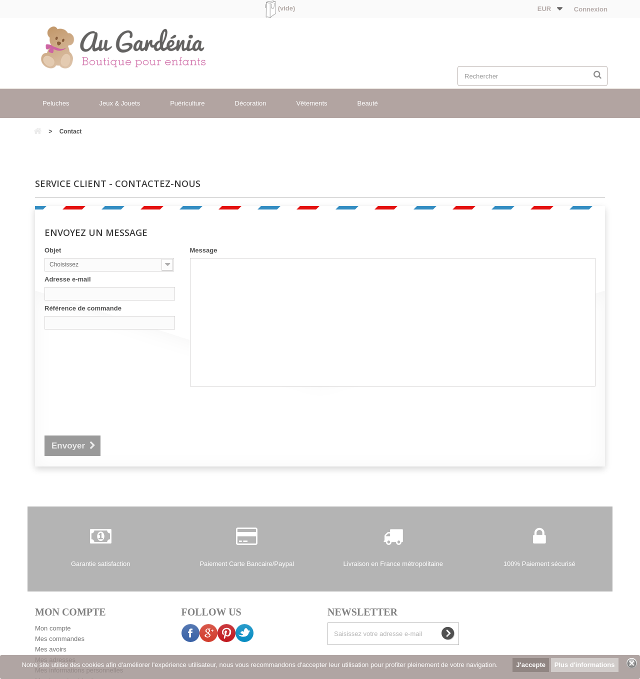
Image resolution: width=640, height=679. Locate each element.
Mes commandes (59, 600)
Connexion (590, 9)
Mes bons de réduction (68, 642)
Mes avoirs (50, 610)
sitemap (468, 654)
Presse (435, 654)
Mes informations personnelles (79, 631)
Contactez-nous (184, 654)
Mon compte (53, 589)
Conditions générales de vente (323, 654)
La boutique (396, 654)
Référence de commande (83, 308)
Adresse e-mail (67, 279)
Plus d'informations (584, 664)
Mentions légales (243, 654)
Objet (52, 250)
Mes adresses (55, 620)
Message (204, 250)
